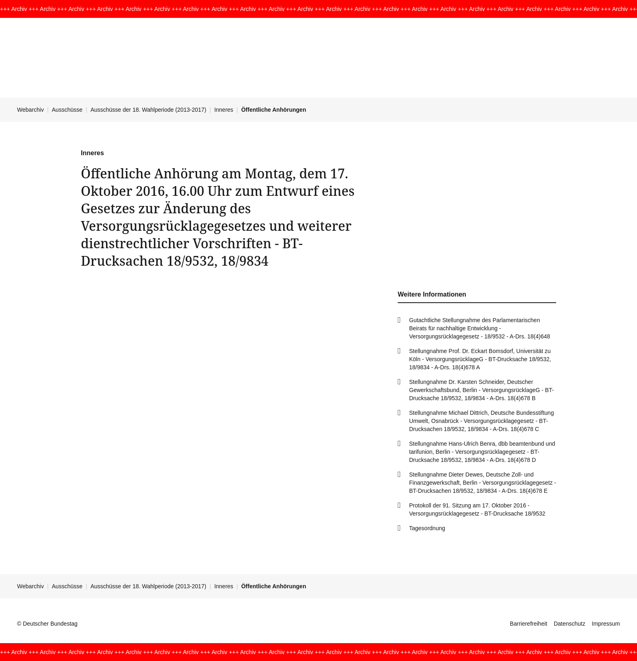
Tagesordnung (427, 528)
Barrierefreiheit (528, 623)
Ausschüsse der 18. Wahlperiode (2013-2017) (148, 109)
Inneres (223, 109)
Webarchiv (30, 109)
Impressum (606, 623)
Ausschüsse (67, 109)
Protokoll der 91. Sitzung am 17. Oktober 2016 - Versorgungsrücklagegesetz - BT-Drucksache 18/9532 (477, 509)
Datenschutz (569, 623)
